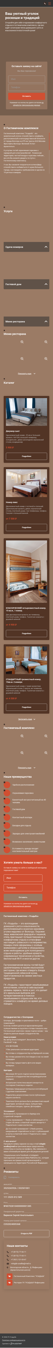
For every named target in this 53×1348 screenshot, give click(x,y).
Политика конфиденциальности (13, 1340)
